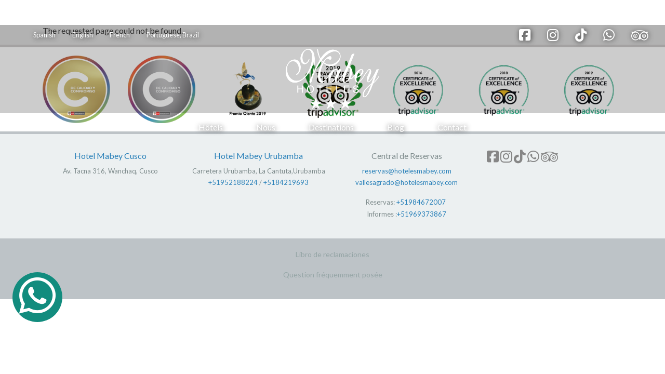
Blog (395, 127)
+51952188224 (233, 182)
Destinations (331, 127)
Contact (452, 127)
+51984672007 (421, 202)
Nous (265, 127)
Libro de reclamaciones (332, 254)
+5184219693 (286, 182)
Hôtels (210, 127)
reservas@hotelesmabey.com (406, 171)
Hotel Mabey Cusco (110, 156)
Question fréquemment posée (332, 274)
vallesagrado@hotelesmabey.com (406, 182)
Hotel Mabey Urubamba (258, 156)
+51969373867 (421, 214)
